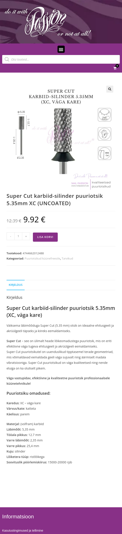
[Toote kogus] (18, 236)
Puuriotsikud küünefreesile (42, 258)
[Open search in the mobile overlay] (61, 59)
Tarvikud (67, 258)
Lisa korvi (45, 237)
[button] (61, 49)
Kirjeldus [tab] (15, 285)
